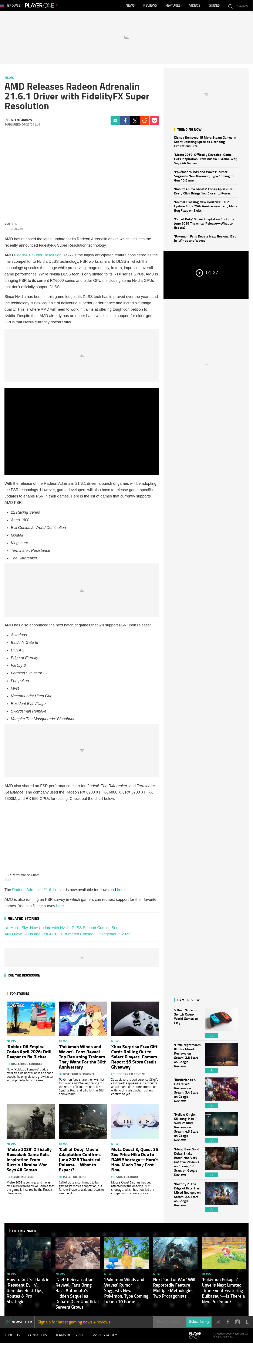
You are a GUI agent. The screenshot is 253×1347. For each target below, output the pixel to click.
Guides (214, 6)
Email (115, 122)
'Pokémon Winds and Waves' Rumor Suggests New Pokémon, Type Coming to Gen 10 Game (203, 178)
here (121, 892)
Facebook (125, 122)
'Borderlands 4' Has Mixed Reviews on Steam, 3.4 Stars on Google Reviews (187, 1095)
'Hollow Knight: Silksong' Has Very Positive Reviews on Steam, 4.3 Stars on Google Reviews (187, 1129)
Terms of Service (69, 1338)
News (130, 6)
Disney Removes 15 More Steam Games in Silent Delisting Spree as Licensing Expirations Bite (205, 143)
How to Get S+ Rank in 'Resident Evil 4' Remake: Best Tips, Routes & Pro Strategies (28, 1292)
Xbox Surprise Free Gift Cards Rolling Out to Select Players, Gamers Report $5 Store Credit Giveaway (134, 1058)
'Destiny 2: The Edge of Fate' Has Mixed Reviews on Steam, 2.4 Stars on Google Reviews (187, 1199)
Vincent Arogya (21, 122)
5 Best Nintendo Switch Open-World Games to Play (187, 1025)
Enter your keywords (230, 6)
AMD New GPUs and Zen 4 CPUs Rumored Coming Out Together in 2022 (67, 936)
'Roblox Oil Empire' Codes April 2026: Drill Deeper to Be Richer (29, 1053)
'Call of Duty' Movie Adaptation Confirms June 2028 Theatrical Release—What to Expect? (204, 225)
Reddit (144, 122)
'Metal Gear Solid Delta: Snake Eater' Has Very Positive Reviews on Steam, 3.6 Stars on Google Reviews (187, 1164)
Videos (194, 6)
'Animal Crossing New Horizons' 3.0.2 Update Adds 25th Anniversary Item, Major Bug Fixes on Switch (205, 208)
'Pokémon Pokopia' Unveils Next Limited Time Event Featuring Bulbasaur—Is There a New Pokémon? (223, 1292)
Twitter (135, 122)
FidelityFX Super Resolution (37, 257)
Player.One (56, 6)
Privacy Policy (105, 1338)
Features (173, 6)
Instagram (237, 1324)
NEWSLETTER (21, 1324)
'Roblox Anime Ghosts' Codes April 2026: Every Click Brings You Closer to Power (204, 193)
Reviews (150, 6)
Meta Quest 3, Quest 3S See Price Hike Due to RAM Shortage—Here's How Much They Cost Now (134, 1161)
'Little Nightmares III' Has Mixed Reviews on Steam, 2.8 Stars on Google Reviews (187, 1060)
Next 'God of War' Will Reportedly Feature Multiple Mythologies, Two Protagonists (174, 1290)
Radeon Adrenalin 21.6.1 (33, 892)
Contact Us (37, 1338)
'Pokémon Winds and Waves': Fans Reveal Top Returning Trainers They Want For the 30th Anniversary (83, 1058)
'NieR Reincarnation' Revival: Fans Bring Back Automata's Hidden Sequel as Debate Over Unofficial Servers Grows (77, 1295)
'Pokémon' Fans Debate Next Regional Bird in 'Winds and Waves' (205, 240)
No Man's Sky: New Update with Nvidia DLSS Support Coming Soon (62, 930)
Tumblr (247, 1324)
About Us (12, 1338)
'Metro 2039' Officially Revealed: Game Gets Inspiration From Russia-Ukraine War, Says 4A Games (205, 161)
